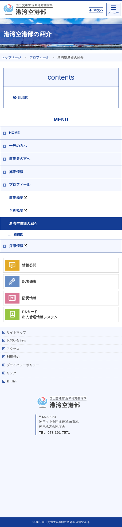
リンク (9, 373)
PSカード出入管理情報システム (31, 314)
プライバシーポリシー (20, 365)
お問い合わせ (14, 340)
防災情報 (20, 298)
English (9, 381)
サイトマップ (14, 332)
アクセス (11, 348)
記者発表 (20, 281)
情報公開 (20, 265)
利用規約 (11, 356)
